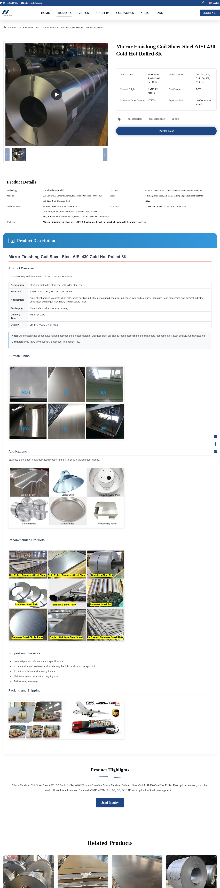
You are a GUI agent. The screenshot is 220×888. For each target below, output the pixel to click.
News (145, 12)
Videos (83, 12)
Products (64, 12)
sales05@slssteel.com (33, 3)
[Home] (4, 28)
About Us (102, 12)
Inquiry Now (209, 13)
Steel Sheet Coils (31, 27)
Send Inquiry (110, 802)
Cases (159, 12)
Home (45, 12)
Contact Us (125, 12)
